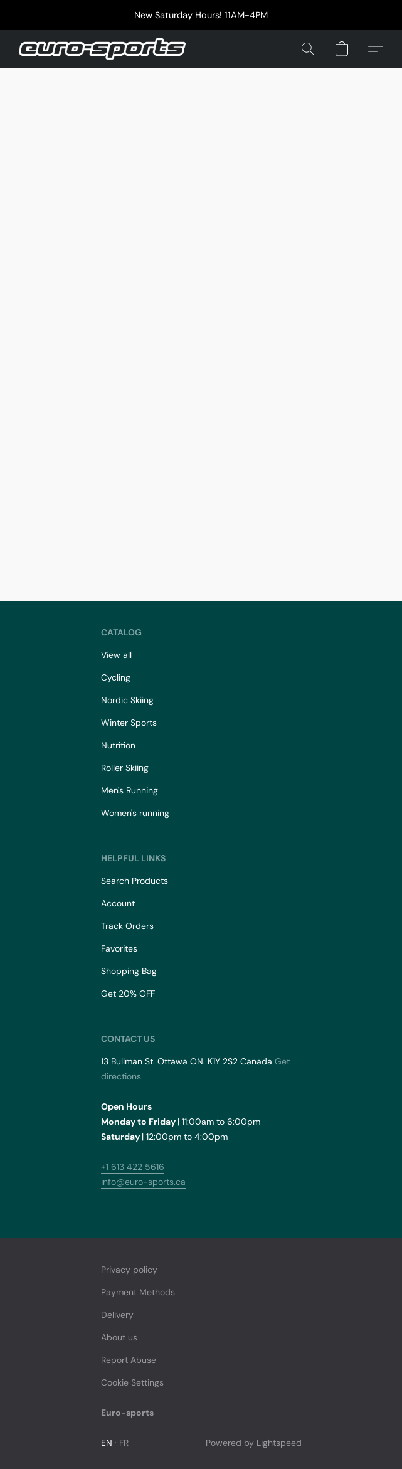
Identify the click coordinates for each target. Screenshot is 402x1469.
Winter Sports (129, 722)
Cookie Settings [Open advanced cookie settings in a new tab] (132, 1382)
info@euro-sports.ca (143, 1181)
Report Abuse (128, 1360)
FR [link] (124, 1442)
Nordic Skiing (127, 700)
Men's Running (129, 790)
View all (116, 654)
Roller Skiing (125, 767)
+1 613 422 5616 (132, 1166)
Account (118, 903)
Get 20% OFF (128, 993)
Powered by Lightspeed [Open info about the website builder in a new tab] (254, 1442)
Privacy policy (129, 1269)
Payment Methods (138, 1292)
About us (119, 1337)
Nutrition (118, 745)
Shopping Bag (129, 971)
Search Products (134, 880)
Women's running (135, 813)
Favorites (119, 948)
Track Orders (127, 925)
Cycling (115, 677)
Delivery (117, 1314)
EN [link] (107, 1442)
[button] (106, 49)
